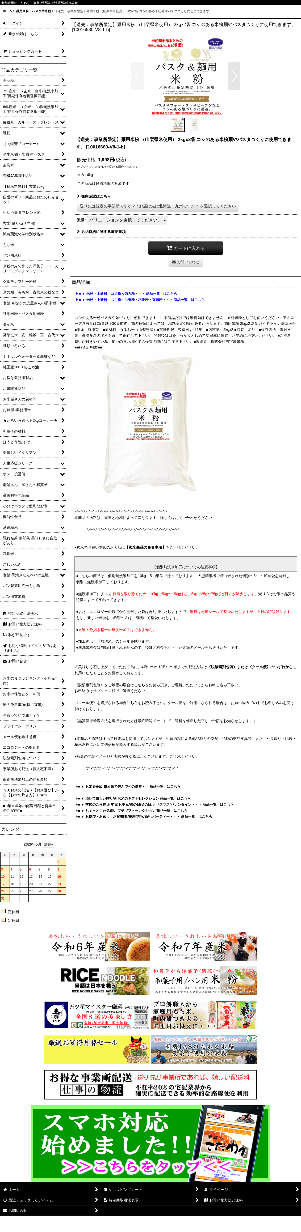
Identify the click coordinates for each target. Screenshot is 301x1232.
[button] (137, 76)
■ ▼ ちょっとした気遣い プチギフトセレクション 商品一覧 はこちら (132, 811)
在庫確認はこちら (94, 196)
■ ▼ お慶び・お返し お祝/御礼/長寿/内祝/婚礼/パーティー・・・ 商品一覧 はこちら (145, 817)
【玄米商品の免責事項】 (145, 547)
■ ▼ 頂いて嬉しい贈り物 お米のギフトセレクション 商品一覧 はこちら (134, 798)
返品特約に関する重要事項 (101, 231)
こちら (139, 685)
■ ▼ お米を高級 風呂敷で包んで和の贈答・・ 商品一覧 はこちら (129, 786)
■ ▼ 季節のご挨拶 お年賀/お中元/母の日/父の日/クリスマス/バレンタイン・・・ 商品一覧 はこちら (156, 805)
